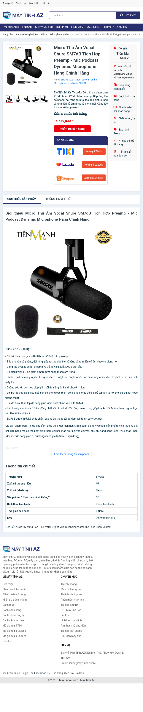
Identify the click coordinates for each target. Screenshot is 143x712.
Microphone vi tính (59, 34)
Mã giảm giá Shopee (14, 635)
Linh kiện (77, 27)
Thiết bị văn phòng (71, 630)
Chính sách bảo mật (14, 589)
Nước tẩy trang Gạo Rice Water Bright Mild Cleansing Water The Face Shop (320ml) (64, 526)
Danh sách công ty (13, 615)
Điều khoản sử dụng (14, 594)
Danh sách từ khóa (13, 620)
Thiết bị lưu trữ (69, 604)
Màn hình (93, 27)
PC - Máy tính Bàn (71, 610)
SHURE (65, 79)
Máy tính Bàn (44, 27)
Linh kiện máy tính (71, 620)
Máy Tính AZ (87, 680)
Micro (44, 34)
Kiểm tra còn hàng (72, 129)
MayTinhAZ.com (68, 680)
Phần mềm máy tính (72, 599)
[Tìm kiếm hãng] (82, 15)
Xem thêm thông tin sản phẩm (71, 454)
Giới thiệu (34, 3)
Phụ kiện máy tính (71, 635)
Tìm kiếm (128, 15)
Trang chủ (8, 3)
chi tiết (59, 199)
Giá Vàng (58, 673)
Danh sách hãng (12, 610)
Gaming (122, 27)
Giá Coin (80, 673)
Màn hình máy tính (71, 589)
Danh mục (21, 3)
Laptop (27, 27)
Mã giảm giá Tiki (12, 625)
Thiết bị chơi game (71, 594)
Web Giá (69, 673)
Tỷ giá (24, 673)
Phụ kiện (62, 27)
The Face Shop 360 (40, 673)
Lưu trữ (108, 27)
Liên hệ (46, 3)
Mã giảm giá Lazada (14, 630)
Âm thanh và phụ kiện (27, 34)
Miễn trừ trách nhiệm (15, 599)
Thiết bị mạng (69, 584)
